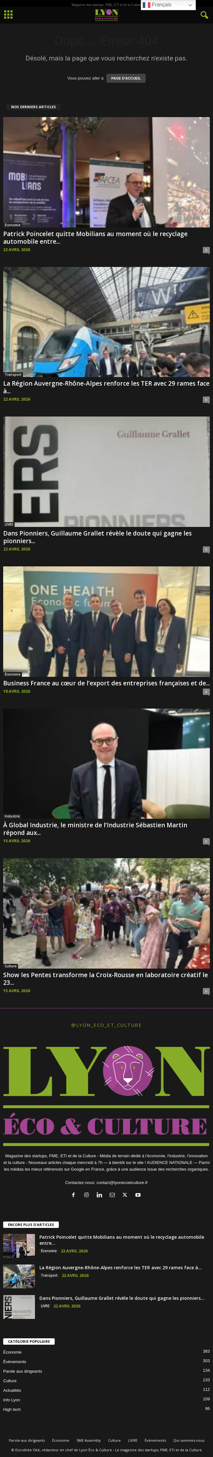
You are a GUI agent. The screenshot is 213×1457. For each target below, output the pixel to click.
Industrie (12, 816)
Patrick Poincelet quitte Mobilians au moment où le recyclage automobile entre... (95, 238)
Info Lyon (11, 1399)
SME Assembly (89, 1440)
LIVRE (9, 524)
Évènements (14, 1361)
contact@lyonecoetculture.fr (122, 1182)
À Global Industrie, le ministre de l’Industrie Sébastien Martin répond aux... (95, 829)
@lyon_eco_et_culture (106, 1025)
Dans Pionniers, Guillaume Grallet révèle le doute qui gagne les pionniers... (97, 537)
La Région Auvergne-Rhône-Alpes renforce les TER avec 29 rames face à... (106, 387)
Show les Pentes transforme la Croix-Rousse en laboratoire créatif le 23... (105, 979)
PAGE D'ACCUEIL (126, 78)
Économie (12, 225)
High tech (12, 1409)
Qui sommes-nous (188, 1440)
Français (157, 5)
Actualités (12, 1390)
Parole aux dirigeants (22, 1371)
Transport (13, 374)
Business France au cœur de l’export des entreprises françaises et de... (106, 683)
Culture (11, 966)
